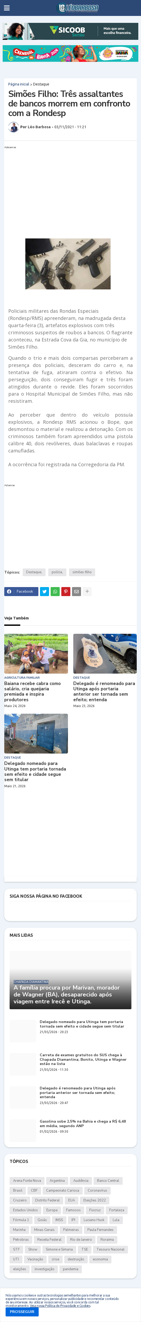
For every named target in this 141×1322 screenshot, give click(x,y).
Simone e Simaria (59, 1249)
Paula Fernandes (100, 1229)
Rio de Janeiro (81, 1239)
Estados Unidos (25, 1210)
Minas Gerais (44, 1229)
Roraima (107, 1239)
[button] (7, 7)
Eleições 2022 (94, 1200)
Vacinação (35, 1259)
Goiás (42, 1220)
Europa (52, 1210)
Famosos (73, 1210)
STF (16, 1249)
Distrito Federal (47, 1200)
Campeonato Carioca (62, 1190)
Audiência (80, 1180)
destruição (76, 1259)
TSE (84, 1249)
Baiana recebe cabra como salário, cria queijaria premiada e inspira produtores (32, 692)
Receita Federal (49, 1239)
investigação (44, 1269)
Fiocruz (95, 1210)
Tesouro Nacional (110, 1249)
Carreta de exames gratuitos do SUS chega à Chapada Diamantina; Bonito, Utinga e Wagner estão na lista (83, 1059)
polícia (57, 572)
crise (55, 1259)
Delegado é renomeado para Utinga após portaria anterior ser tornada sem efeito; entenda (104, 692)
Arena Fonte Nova (27, 1180)
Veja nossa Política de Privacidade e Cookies (60, 1305)
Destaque (41, 84)
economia (100, 1259)
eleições (19, 1269)
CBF (34, 1190)
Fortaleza (116, 1210)
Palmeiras (71, 1229)
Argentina (57, 1180)
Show (32, 1249)
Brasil (17, 1190)
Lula (116, 1220)
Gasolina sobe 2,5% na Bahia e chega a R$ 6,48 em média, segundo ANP (83, 1123)
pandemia (70, 1269)
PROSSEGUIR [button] (22, 1311)
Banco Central (108, 1180)
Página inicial (18, 84)
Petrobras (21, 1239)
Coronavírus (97, 1190)
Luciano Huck (94, 1220)
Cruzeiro (20, 1200)
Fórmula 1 (21, 1220)
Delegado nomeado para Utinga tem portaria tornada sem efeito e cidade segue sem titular (35, 772)
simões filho (82, 572)
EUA (71, 1200)
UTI (16, 1259)
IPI (73, 1220)
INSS (59, 1220)
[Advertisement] (65, 188)
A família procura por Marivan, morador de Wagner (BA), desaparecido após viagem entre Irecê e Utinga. (67, 994)
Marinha (19, 1229)
